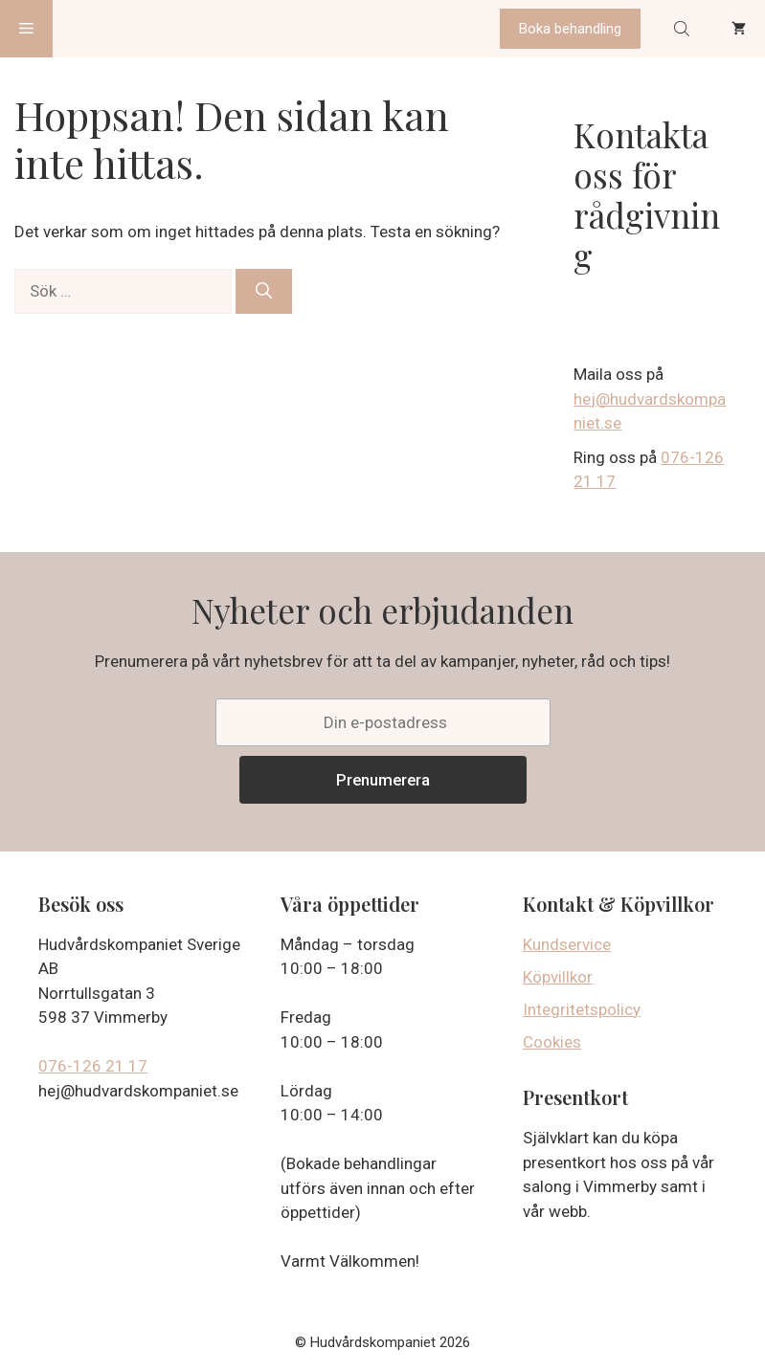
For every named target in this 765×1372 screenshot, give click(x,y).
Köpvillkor (558, 976)
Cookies (552, 1041)
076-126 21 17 (92, 1065)
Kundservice (567, 944)
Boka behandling (570, 28)
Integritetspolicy (582, 1009)
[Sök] (264, 292)
